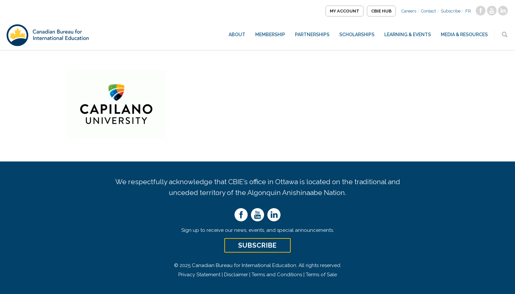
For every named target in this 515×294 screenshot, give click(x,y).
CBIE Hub (381, 11)
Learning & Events (407, 34)
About (237, 34)
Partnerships (312, 34)
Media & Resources (464, 34)
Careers (408, 11)
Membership (270, 34)
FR (468, 11)
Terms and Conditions (277, 275)
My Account (344, 11)
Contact (428, 11)
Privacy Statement (199, 275)
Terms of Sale (321, 275)
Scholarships (356, 34)
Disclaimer (236, 275)
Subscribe (450, 11)
